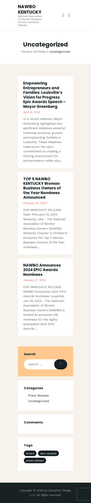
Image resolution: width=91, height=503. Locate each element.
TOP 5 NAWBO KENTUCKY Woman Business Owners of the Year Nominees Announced (42, 188)
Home (25, 51)
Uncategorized (38, 401)
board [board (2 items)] (30, 453)
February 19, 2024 (35, 203)
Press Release (38, 395)
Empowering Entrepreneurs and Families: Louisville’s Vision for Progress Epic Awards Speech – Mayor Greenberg (44, 95)
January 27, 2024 (34, 280)
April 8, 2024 (31, 112)
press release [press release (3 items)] (35, 460)
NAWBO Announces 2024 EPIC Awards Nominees (42, 270)
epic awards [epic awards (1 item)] (48, 453)
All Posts (39, 51)
